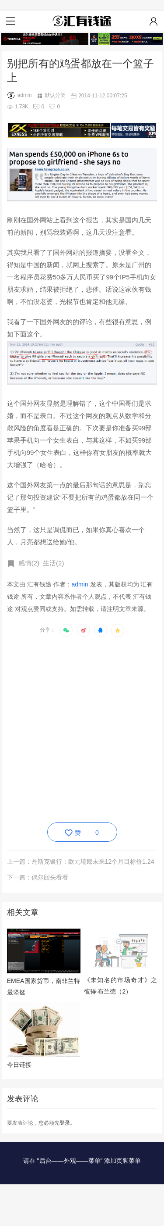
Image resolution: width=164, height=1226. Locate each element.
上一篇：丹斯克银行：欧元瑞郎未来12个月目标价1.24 (80, 861)
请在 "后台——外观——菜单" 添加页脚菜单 (82, 1160)
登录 (64, 1123)
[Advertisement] (82, 728)
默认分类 (55, 95)
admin (19, 95)
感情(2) (28, 563)
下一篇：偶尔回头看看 (37, 877)
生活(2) (53, 563)
